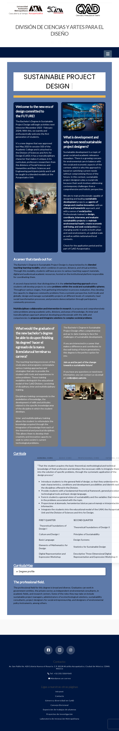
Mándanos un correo (61, 678)
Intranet (59, 691)
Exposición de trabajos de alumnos (59, 710)
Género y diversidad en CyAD (59, 701)
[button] (108, 54)
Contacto (59, 696)
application (82, 245)
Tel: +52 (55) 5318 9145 (61, 673)
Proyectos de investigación (59, 714)
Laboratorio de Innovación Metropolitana (59, 719)
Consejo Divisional (60, 705)
